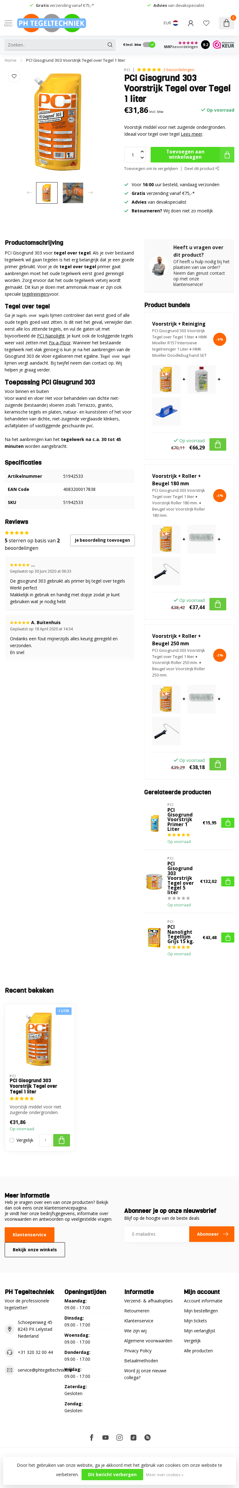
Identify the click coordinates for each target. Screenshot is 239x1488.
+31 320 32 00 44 (35, 1352)
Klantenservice (29, 1235)
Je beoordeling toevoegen (102, 540)
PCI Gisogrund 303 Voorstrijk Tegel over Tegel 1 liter (75, 60)
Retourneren (136, 1311)
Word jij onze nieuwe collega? (145, 1374)
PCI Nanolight (51, 336)
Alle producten (198, 1351)
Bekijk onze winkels (35, 1250)
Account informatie (203, 1301)
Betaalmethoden (141, 1361)
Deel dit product (202, 168)
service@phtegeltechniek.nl (45, 1370)
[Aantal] (45, 1140)
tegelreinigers (35, 294)
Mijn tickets (195, 1321)
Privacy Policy (138, 1351)
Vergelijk (24, 1140)
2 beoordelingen (178, 69)
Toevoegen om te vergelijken (151, 168)
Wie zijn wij (135, 1331)
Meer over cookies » (164, 1474)
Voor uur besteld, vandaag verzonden (175, 184)
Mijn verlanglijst (199, 1331)
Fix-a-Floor (60, 343)
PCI (127, 69)
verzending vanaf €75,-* (65, 5)
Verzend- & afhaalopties (148, 1301)
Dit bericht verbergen (112, 1474)
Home (10, 60)
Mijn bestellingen (201, 1311)
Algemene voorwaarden (148, 1341)
